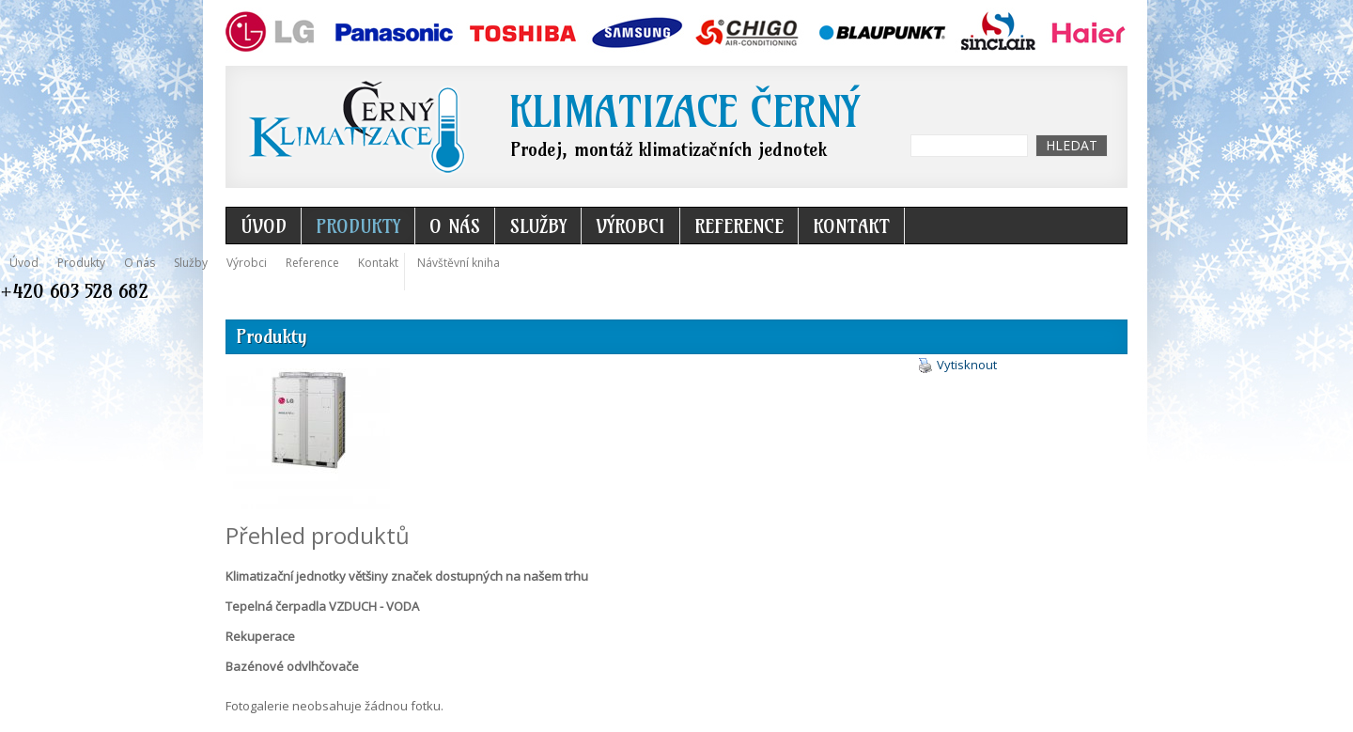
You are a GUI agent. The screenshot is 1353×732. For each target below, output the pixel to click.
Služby (538, 226)
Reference (739, 226)
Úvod (264, 226)
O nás (454, 226)
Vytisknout (957, 365)
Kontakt (851, 226)
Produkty (358, 226)
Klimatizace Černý (683, 112)
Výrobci (630, 226)
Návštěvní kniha (458, 263)
